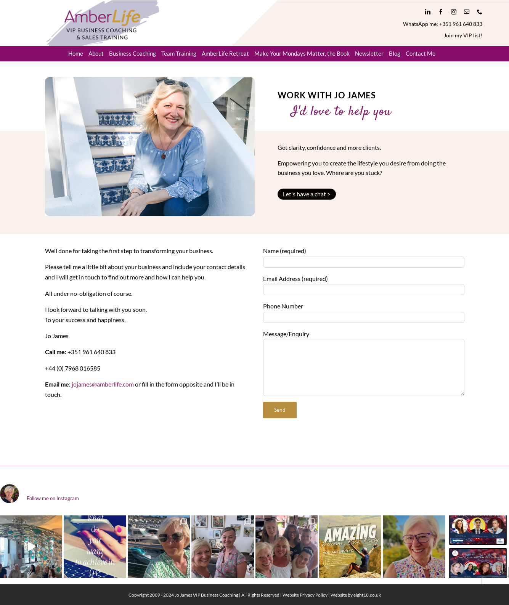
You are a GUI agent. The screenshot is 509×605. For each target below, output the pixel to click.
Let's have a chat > (307, 193)
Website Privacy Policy (305, 595)
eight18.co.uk (367, 595)
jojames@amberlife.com (103, 384)
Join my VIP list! (463, 35)
